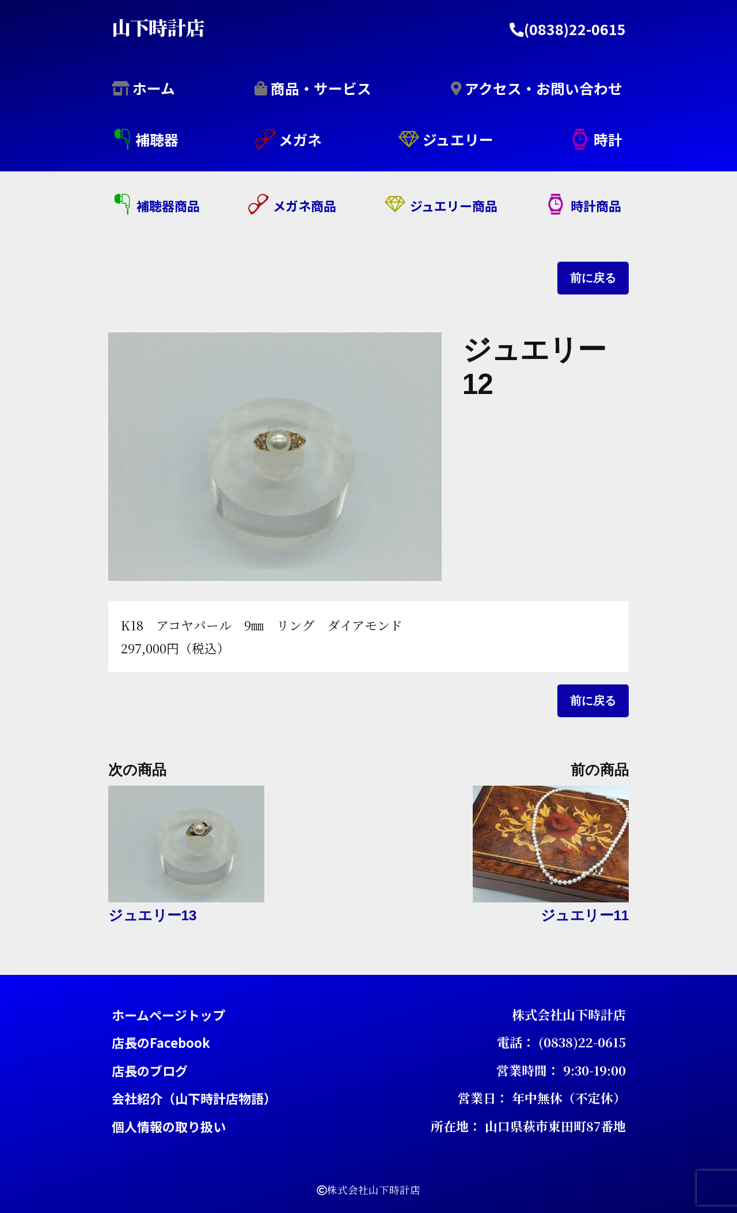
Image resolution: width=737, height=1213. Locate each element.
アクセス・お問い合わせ (543, 87)
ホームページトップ (168, 1014)
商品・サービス (321, 87)
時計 (608, 139)
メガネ (300, 139)
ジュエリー (458, 139)
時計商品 (596, 205)
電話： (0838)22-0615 (561, 1042)
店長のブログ (150, 1070)
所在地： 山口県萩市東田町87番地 (528, 1125)
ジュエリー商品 (453, 205)
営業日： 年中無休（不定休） (542, 1098)
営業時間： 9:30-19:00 (561, 1069)
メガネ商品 (304, 205)
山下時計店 (158, 26)
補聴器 (156, 139)
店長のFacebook (161, 1042)
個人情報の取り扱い (169, 1125)
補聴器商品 (168, 205)
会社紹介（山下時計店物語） (194, 1098)
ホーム (153, 87)
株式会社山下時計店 (569, 1014)
